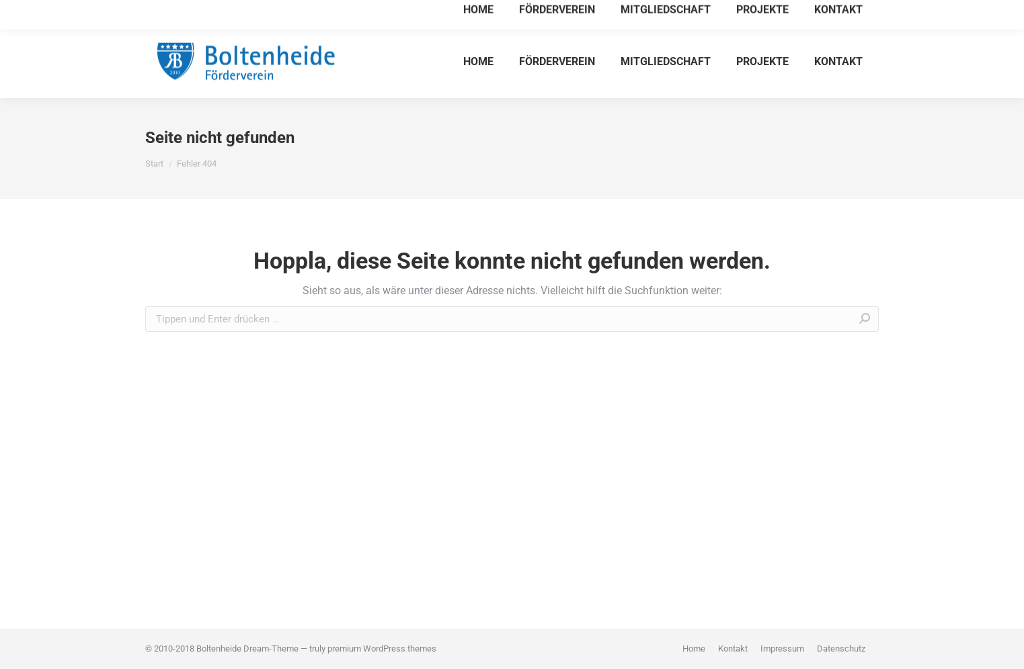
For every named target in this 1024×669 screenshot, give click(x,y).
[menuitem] (478, 61)
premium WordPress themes (381, 648)
